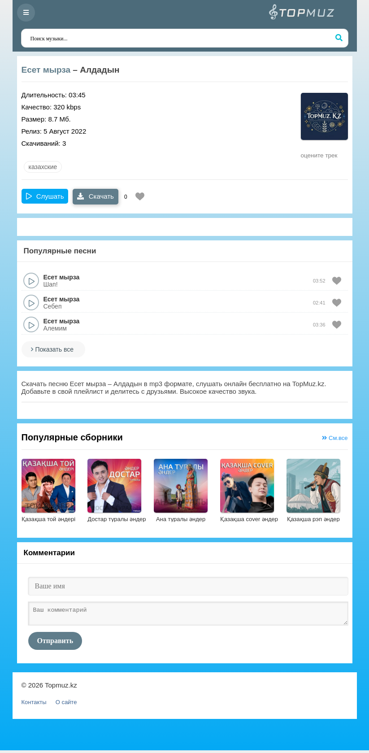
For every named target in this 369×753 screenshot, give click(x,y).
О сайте (66, 704)
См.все (334, 438)
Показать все (54, 349)
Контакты (34, 704)
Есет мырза (46, 69)
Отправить (55, 643)
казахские (43, 166)
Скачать (95, 196)
